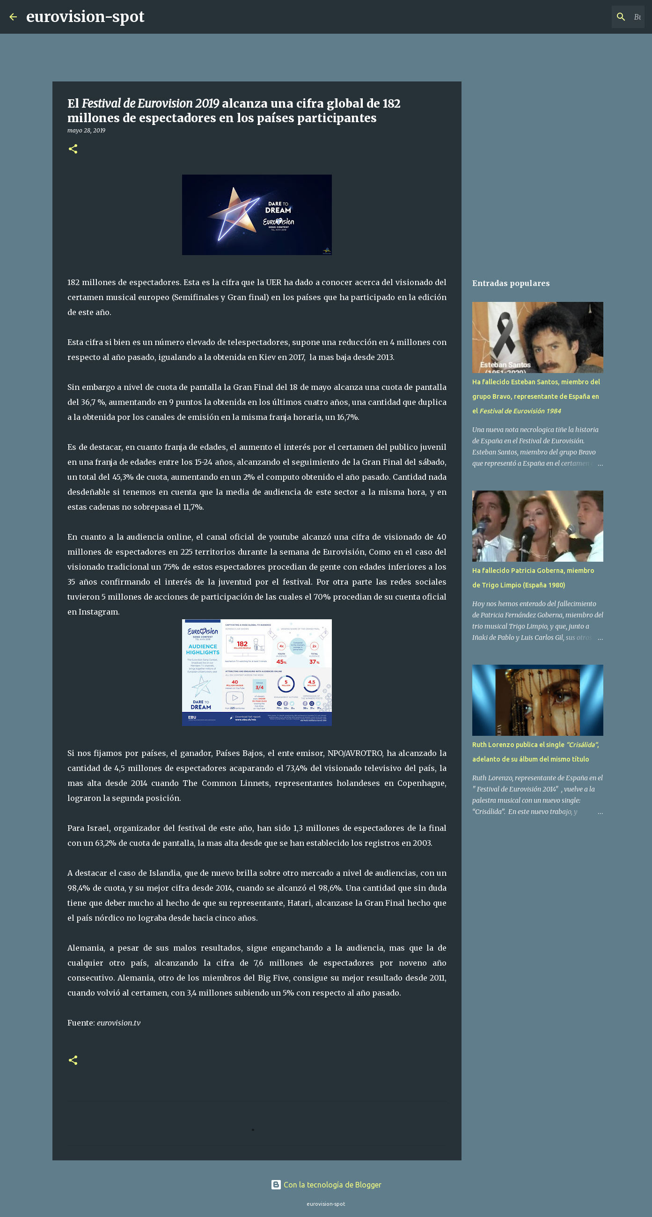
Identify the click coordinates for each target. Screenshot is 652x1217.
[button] (73, 149)
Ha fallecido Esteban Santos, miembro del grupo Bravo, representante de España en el (536, 396)
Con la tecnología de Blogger (326, 1184)
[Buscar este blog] (595, 17)
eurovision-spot (85, 16)
